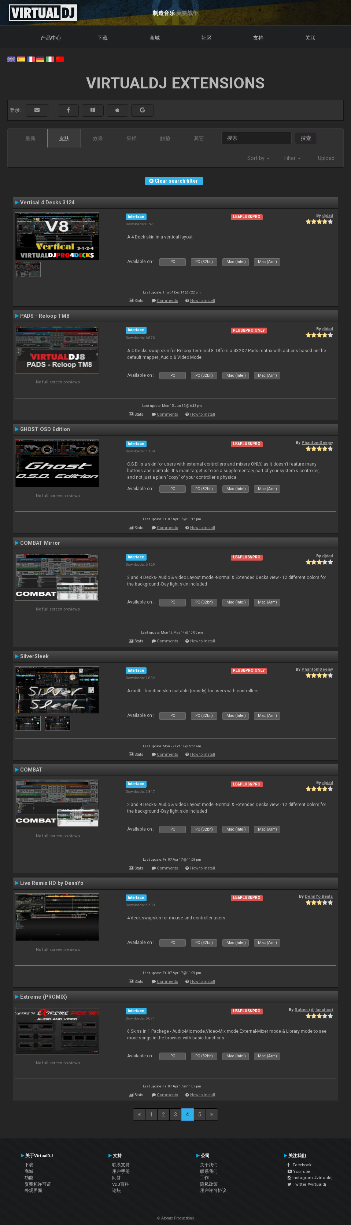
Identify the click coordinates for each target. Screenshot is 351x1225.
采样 (131, 138)
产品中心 (51, 38)
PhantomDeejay (317, 442)
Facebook (299, 1164)
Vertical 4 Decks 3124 (47, 202)
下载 (102, 38)
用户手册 (121, 1171)
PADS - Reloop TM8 (44, 316)
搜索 (306, 138)
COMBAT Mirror (40, 543)
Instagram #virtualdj (310, 1177)
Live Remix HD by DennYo (52, 883)
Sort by (258, 158)
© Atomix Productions (175, 1218)
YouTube (299, 1171)
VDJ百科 (120, 1184)
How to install (202, 300)
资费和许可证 (38, 1184)
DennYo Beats (319, 896)
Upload (326, 158)
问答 (116, 1177)
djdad (327, 215)
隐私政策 (209, 1184)
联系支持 (121, 1164)
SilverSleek (34, 656)
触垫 (165, 138)
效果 (98, 138)
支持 (258, 38)
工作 (204, 1177)
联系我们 (209, 1171)
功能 (29, 1177)
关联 (310, 38)
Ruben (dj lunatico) (314, 1009)
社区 (207, 38)
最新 (30, 138)
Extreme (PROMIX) (43, 997)
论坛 (116, 1190)
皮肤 (64, 138)
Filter (292, 158)
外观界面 (33, 1190)
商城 (154, 38)
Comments (167, 300)
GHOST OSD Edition (45, 429)
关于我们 (209, 1164)
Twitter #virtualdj (307, 1184)
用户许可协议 (213, 1190)
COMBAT (31, 770)
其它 (199, 138)
